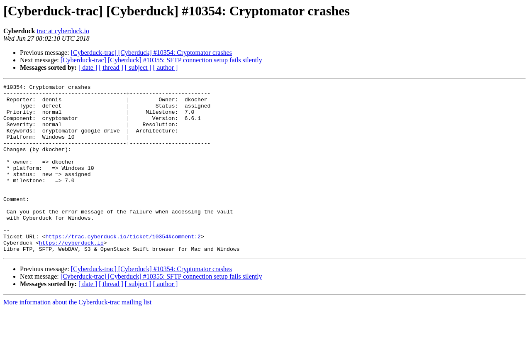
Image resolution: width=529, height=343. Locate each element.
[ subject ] (138, 67)
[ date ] (87, 67)
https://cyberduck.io (71, 275)
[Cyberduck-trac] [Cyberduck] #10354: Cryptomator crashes (151, 52)
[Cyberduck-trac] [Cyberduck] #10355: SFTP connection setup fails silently (161, 60)
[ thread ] (111, 67)
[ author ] (165, 67)
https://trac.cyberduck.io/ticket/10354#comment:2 (122, 267)
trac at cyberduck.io (63, 30)
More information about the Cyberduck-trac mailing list (77, 335)
